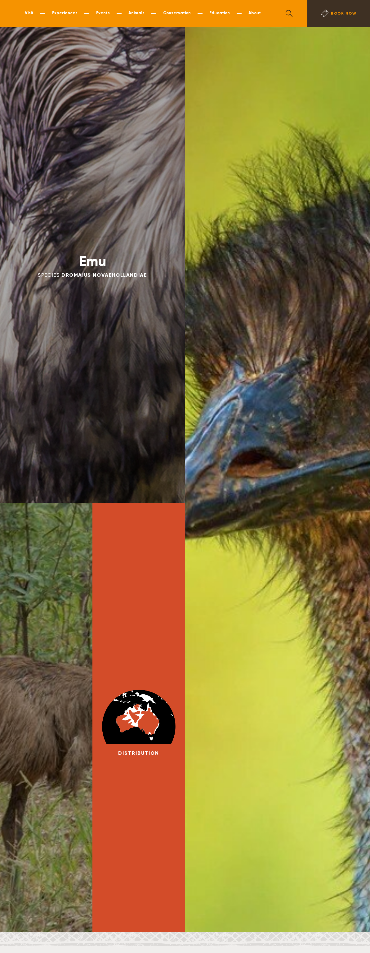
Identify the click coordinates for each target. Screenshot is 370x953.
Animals (136, 13)
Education (219, 13)
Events (103, 13)
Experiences (65, 13)
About (254, 13)
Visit (29, 13)
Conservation (177, 13)
